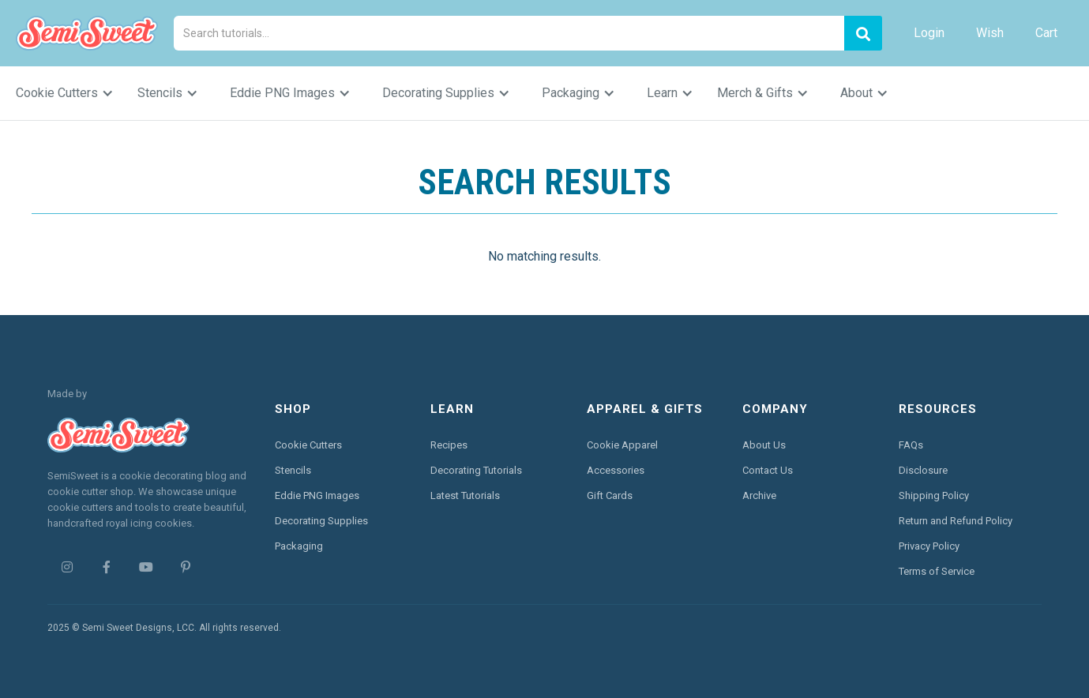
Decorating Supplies (321, 521)
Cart (1046, 32)
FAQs (911, 445)
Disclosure (923, 470)
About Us (764, 445)
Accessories (615, 470)
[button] (73, 93)
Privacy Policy (929, 546)
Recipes (449, 445)
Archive (759, 495)
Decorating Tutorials (476, 470)
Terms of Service (936, 571)
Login (929, 32)
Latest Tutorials (465, 495)
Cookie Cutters (308, 445)
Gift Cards (610, 495)
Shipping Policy (934, 495)
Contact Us (767, 470)
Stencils (293, 470)
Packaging (299, 546)
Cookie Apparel (622, 445)
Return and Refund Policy (955, 521)
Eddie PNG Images (317, 495)
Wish (990, 32)
